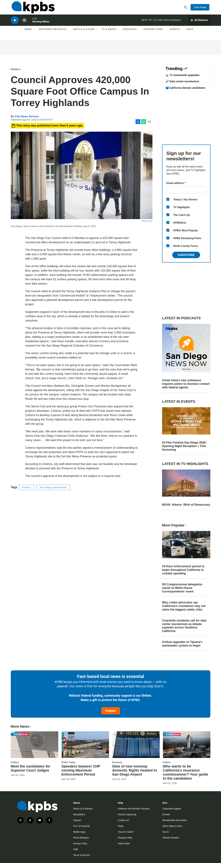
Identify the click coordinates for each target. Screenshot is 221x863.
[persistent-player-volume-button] (24, 23)
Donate (110, 711)
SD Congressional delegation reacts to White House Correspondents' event (182, 588)
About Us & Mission (83, 808)
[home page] (32, 9)
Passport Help (125, 837)
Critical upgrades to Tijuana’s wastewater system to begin (182, 643)
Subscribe (186, 255)
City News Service (26, 116)
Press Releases (81, 837)
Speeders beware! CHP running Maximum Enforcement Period (80, 770)
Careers (77, 820)
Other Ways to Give (172, 826)
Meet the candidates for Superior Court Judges (30, 768)
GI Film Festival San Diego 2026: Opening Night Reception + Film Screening (184, 446)
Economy (117, 762)
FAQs (120, 826)
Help (190, 33)
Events (175, 33)
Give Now (200, 8)
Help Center (124, 843)
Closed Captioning (127, 814)
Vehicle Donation (170, 837)
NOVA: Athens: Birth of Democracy (186, 504)
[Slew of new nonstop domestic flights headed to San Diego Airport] (136, 744)
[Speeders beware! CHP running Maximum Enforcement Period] (85, 744)
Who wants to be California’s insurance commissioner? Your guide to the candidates (185, 772)
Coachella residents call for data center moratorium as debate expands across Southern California (184, 626)
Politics (15, 69)
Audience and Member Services (134, 808)
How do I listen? (126, 832)
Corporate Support (171, 808)
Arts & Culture (84, 33)
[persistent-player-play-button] (15, 23)
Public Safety (68, 762)
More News (21, 726)
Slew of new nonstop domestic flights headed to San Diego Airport (134, 770)
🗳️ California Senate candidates (185, 87)
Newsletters (79, 814)
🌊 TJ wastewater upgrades (182, 75)
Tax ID (165, 832)
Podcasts (129, 33)
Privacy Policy (80, 843)
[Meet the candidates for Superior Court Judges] (34, 744)
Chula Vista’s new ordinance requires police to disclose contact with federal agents (186, 384)
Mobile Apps (79, 832)
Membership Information (174, 820)
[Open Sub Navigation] (34, 33)
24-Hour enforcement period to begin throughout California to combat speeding (183, 570)
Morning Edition (40, 24)
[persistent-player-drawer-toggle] (199, 23)
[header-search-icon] (186, 8)
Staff (75, 849)
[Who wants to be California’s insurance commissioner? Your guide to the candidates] (186, 744)
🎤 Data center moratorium (182, 81)
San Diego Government (53, 487)
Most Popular (174, 525)
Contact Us (123, 820)
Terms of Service (81, 855)
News (28, 33)
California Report (172, 23)
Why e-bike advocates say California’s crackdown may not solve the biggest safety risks (184, 606)
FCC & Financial (81, 826)
